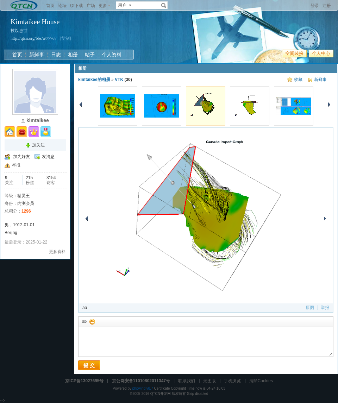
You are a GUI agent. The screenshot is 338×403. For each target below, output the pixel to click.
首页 (50, 6)
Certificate (162, 388)
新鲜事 (36, 54)
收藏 (298, 79)
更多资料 (57, 251)
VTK (119, 79)
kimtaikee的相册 (94, 79)
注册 (327, 6)
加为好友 (21, 156)
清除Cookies (261, 380)
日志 (56, 54)
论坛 (62, 6)
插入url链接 (84, 321)
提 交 (89, 365)
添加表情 (92, 321)
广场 (91, 6)
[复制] (65, 38)
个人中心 (321, 53)
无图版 (209, 380)
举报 (16, 165)
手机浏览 (232, 380)
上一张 (80, 104)
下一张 (329, 104)
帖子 (90, 54)
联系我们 (186, 380)
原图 (310, 307)
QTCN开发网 (160, 394)
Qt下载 (76, 6)
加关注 (38, 145)
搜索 (163, 5)
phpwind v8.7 (142, 388)
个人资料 (111, 54)
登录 (315, 6)
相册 (73, 54)
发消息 (48, 156)
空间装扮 (294, 53)
